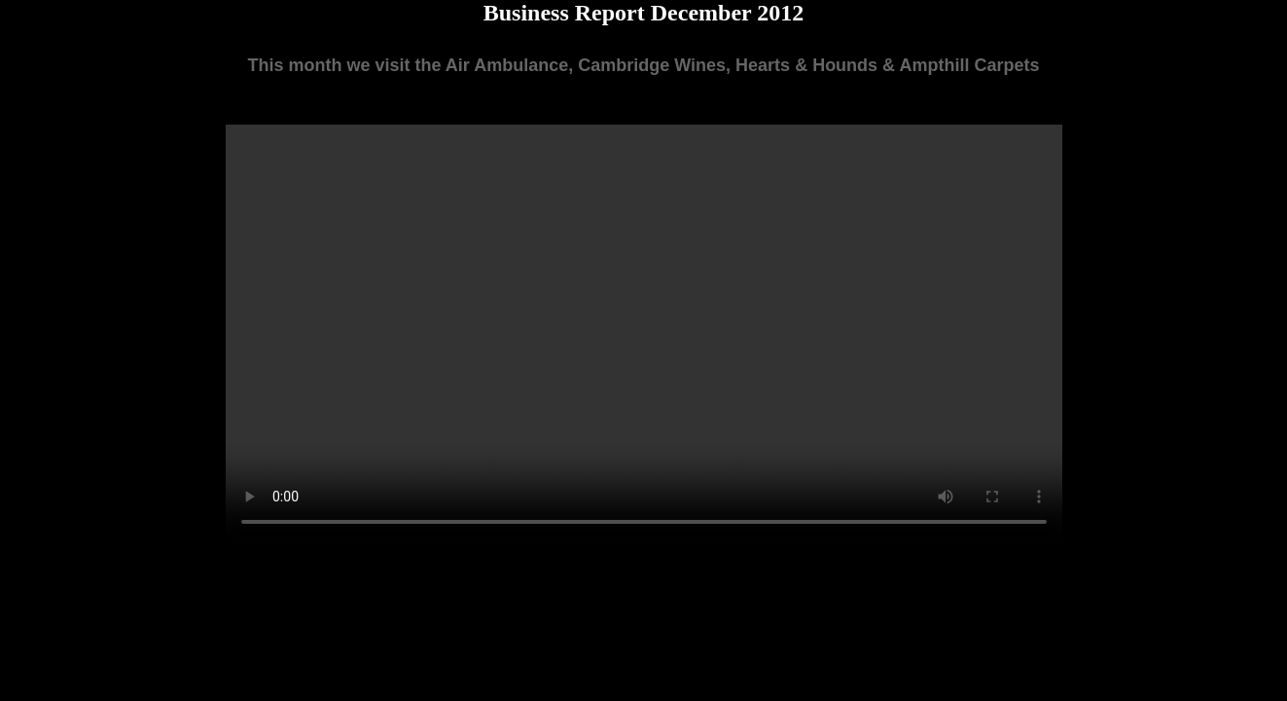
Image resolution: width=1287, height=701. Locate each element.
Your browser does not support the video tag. (644, 334)
